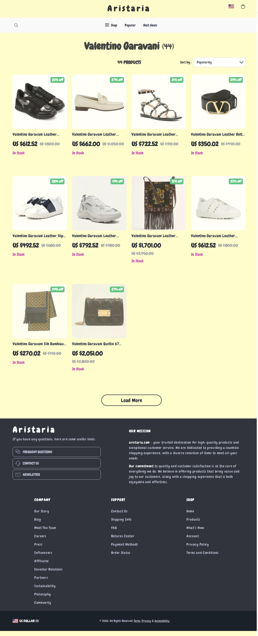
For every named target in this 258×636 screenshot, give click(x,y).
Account (192, 541)
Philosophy (42, 599)
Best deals (150, 25)
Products (193, 524)
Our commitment (141, 471)
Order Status (121, 557)
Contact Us (119, 516)
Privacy (146, 626)
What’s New (195, 533)
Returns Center (123, 541)
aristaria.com (139, 447)
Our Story (41, 516)
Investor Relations (48, 574)
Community (42, 607)
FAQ (114, 533)
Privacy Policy (197, 549)
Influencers (43, 557)
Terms (137, 626)
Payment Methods (124, 549)
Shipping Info (121, 524)
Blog (37, 524)
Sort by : (185, 67)
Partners (41, 582)
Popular (130, 25)
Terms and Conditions (202, 557)
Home (190, 516)
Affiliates (41, 566)
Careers (40, 541)
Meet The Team (45, 533)
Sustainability (45, 591)
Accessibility (161, 626)
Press (38, 549)
